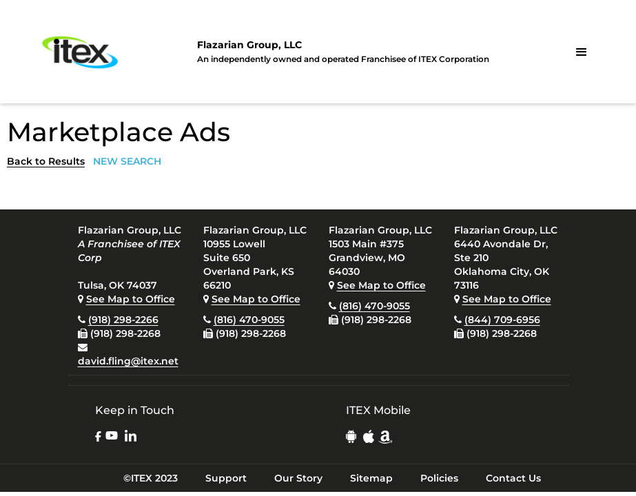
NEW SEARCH (127, 161)
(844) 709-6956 (502, 319)
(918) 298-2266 (123, 319)
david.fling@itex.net (128, 361)
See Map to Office (130, 299)
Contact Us (513, 478)
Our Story (298, 478)
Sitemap (371, 478)
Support (226, 478)
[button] (581, 52)
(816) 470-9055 (249, 319)
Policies (439, 478)
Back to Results (46, 161)
